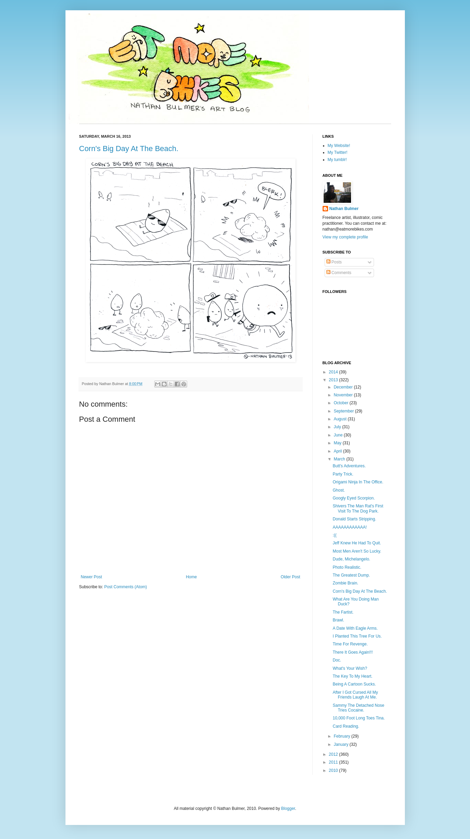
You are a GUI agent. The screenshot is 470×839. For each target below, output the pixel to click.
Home (191, 577)
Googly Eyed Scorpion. (354, 498)
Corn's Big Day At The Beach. (129, 148)
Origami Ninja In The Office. (358, 482)
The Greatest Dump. (351, 575)
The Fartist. (343, 612)
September (344, 411)
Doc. (337, 660)
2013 (334, 380)
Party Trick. (343, 474)
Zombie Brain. (345, 583)
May (338, 443)
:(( (334, 535)
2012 (334, 754)
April (338, 451)
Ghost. (339, 490)
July (338, 426)
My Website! (339, 145)
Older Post (290, 577)
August (341, 419)
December (344, 387)
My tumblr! (337, 159)
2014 (334, 372)
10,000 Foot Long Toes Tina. (359, 718)
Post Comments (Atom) (125, 586)
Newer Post (91, 577)
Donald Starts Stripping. (354, 519)
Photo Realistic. (347, 567)
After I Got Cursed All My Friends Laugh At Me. (355, 695)
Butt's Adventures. (349, 466)
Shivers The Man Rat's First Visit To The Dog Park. (358, 508)
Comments (338, 272)
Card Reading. (346, 726)
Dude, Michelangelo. (351, 559)
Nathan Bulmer (344, 208)
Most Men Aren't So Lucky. (357, 551)
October (341, 402)
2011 (334, 762)
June (339, 435)
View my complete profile (345, 237)
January (341, 744)
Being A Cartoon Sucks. (354, 684)
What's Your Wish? (350, 668)
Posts (334, 262)
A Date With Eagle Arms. (355, 628)
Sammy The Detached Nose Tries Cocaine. (358, 708)
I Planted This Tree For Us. (357, 636)
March (340, 459)
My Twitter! (338, 152)
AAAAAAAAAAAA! (349, 527)
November (344, 395)
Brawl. (338, 620)
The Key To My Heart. (352, 676)
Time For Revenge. (350, 644)
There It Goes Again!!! (353, 652)
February (342, 736)
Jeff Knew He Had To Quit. (357, 543)
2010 (334, 770)
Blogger (288, 808)
